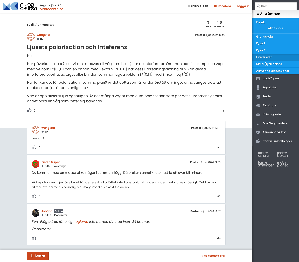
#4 (219, 238)
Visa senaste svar (213, 255)
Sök (258, 6)
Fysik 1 (260, 44)
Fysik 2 (261, 50)
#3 (219, 196)
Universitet (45, 25)
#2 (219, 147)
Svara (40, 255)
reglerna (81, 221)
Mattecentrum (51, 9)
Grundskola (264, 37)
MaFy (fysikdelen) (269, 64)
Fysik (31, 25)
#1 (223, 111)
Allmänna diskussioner (272, 71)
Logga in (243, 6)
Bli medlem (222, 6)
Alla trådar (275, 28)
